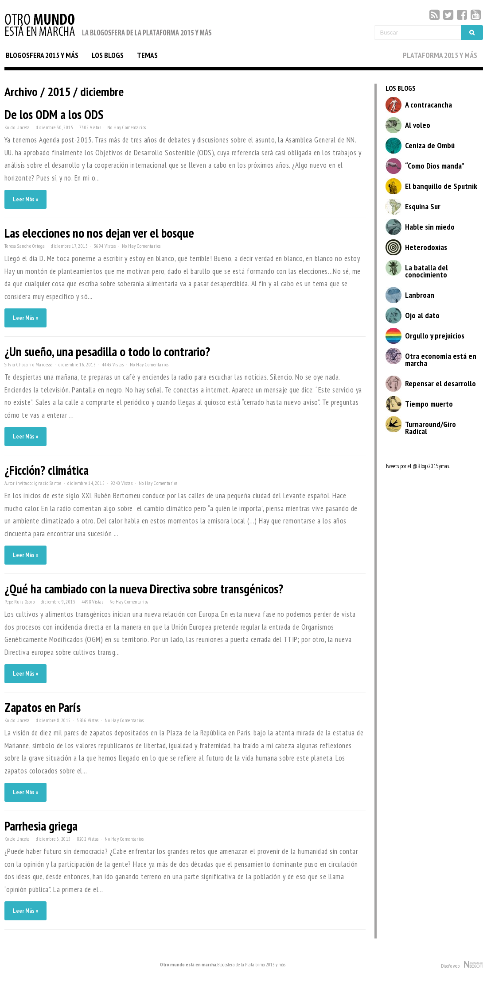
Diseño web (462, 965)
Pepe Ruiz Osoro (19, 602)
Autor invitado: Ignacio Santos (33, 483)
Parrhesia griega (41, 826)
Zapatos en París (42, 707)
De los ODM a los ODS (54, 114)
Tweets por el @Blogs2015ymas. (417, 466)
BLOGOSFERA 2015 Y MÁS (42, 55)
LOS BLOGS (108, 55)
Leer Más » (25, 199)
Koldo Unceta (17, 127)
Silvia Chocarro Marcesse (28, 364)
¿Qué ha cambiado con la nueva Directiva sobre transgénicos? (143, 589)
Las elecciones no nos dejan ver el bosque (99, 233)
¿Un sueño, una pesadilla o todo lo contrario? (107, 351)
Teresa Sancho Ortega (24, 246)
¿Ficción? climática (46, 470)
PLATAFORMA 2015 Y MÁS (440, 55)
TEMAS (147, 55)
